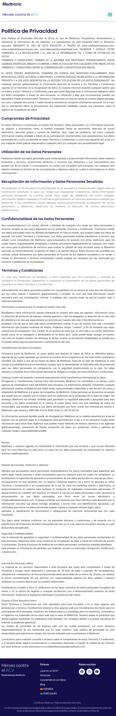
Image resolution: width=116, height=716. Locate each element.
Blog (42, 684)
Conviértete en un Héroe (53, 679)
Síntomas (45, 675)
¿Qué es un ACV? (49, 670)
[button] (110, 15)
